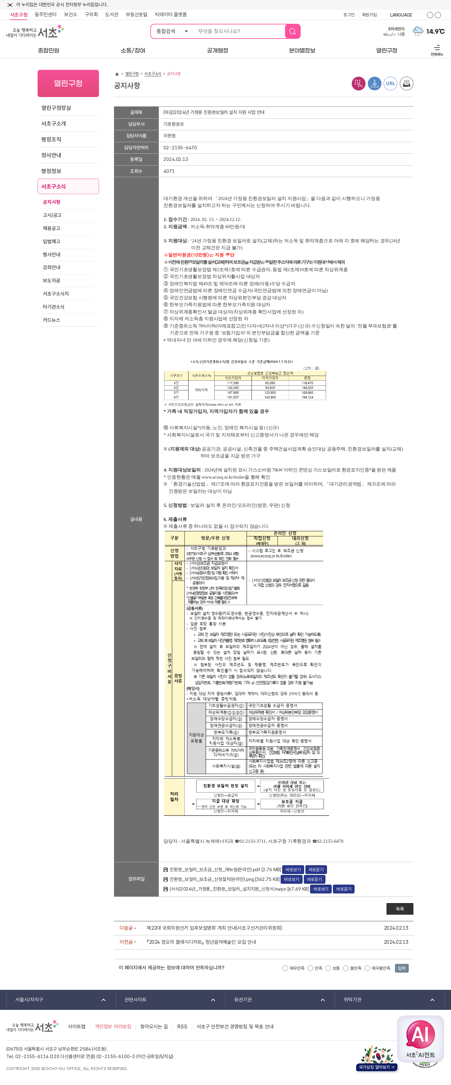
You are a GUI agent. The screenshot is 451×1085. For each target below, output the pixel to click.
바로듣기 (316, 869)
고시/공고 (52, 215)
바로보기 (293, 869)
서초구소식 (53, 186)
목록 (400, 909)
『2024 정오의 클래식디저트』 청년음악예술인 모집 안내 (201, 942)
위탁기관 (385, 1000)
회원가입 (369, 14)
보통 (336, 968)
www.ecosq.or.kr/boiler (223, 477)
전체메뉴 (436, 50)
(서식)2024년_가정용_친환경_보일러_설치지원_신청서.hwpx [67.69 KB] (240, 889)
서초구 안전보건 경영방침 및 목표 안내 (235, 1027)
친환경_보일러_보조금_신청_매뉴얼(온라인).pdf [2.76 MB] (226, 869)
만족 (318, 968)
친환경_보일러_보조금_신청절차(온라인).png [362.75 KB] (225, 879)
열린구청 (132, 73)
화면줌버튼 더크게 (430, 15)
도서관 (111, 15)
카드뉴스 (51, 320)
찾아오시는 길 (154, 1027)
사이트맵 (76, 1027)
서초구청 (18, 15)
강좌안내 (51, 267)
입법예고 (51, 241)
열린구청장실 (56, 108)
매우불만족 (381, 968)
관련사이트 (166, 1000)
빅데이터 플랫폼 (171, 15)
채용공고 (51, 228)
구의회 (91, 15)
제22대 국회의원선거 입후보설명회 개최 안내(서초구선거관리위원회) (214, 928)
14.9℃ (436, 31)
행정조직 (51, 139)
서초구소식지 (56, 294)
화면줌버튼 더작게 (438, 15)
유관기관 (276, 1000)
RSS (182, 1027)
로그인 (349, 14)
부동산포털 (137, 15)
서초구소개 (53, 123)
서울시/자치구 (57, 1000)
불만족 (355, 968)
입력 (402, 968)
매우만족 (297, 968)
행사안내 (51, 255)
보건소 (70, 15)
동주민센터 (44, 15)
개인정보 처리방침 (113, 1027)
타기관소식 (54, 307)
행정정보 (51, 171)
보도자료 (51, 281)
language (401, 15)
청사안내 (51, 155)
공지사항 (51, 202)
